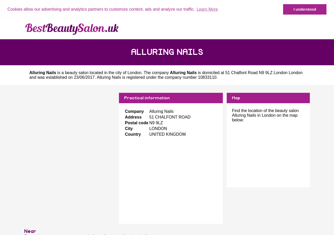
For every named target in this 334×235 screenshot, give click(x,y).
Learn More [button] (207, 9)
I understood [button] (304, 9)
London (134, 72)
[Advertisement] (69, 129)
